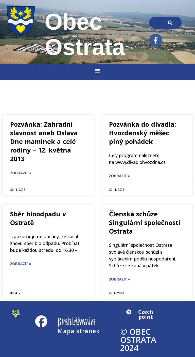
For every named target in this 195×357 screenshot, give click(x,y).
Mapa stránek (79, 331)
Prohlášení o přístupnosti (77, 321)
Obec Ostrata (85, 34)
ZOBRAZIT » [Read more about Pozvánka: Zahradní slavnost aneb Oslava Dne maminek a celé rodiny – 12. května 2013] (20, 173)
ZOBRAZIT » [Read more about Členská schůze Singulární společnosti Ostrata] (119, 279)
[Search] (170, 23)
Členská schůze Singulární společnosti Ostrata (144, 222)
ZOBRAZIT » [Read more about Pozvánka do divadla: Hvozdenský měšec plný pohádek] (119, 176)
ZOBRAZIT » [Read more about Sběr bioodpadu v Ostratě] (20, 264)
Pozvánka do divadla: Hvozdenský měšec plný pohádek (142, 133)
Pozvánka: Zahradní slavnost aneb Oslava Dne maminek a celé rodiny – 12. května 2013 (44, 141)
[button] (97, 70)
